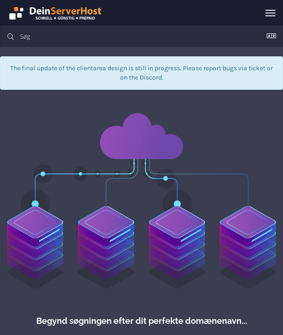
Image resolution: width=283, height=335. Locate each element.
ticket (257, 68)
